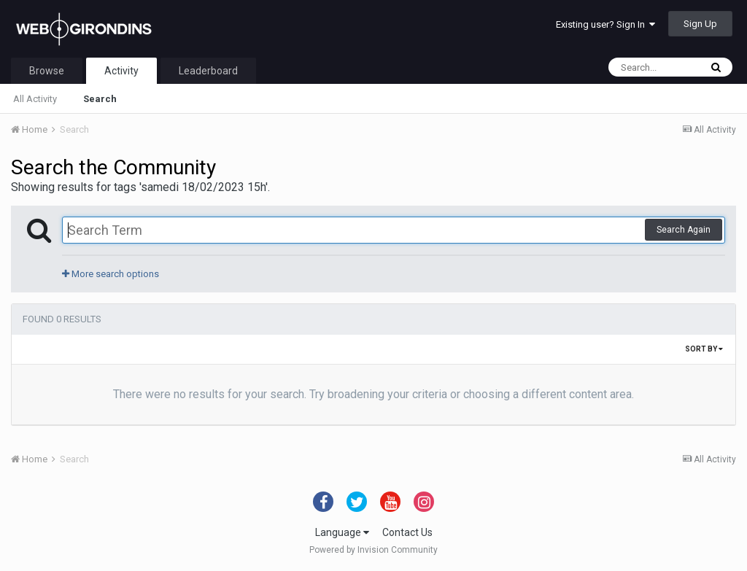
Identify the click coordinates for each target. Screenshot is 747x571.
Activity (121, 71)
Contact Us (407, 532)
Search (100, 98)
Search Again (684, 230)
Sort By (704, 349)
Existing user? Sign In (605, 24)
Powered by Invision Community (373, 550)
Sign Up (700, 23)
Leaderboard (208, 71)
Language (342, 532)
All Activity (35, 98)
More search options (110, 273)
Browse (46, 71)
